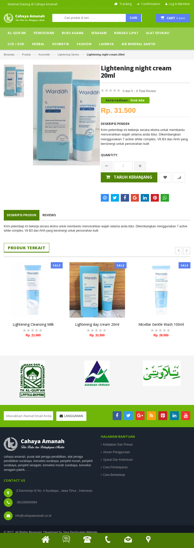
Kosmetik (44, 54)
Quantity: (109, 155)
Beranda (9, 54)
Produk (26, 54)
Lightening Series (68, 54)
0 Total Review (146, 91)
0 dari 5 (128, 91)
